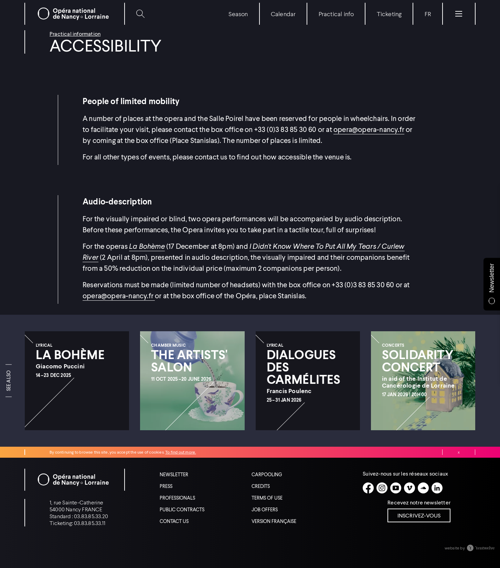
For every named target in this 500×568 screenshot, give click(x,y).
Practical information (75, 33)
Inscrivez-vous (419, 515)
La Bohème (147, 246)
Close (458, 452)
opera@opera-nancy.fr (368, 129)
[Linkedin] (437, 487)
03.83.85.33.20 (91, 516)
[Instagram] (381, 487)
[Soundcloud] (423, 487)
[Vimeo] (409, 487)
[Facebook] (368, 487)
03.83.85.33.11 (89, 523)
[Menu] (458, 14)
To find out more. (180, 452)
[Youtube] (395, 487)
